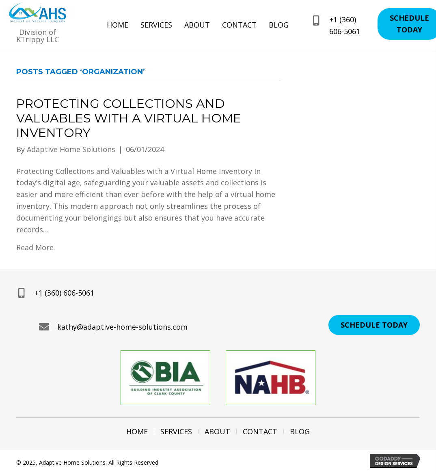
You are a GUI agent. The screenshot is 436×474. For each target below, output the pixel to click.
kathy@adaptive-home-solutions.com (122, 327)
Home (137, 431)
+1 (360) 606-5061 (64, 293)
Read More (35, 247)
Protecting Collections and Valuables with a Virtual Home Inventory (128, 118)
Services (176, 431)
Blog (300, 431)
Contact (260, 431)
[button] (374, 325)
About (217, 431)
